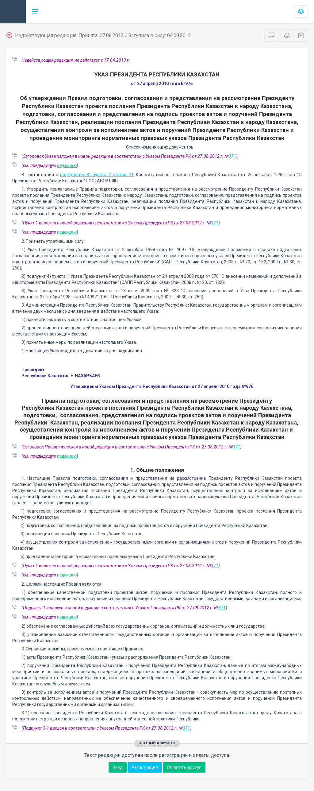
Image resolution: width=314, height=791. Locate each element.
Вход (118, 767)
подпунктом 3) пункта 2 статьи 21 (97, 174)
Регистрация (145, 767)
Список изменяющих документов (157, 147)
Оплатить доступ (184, 767)
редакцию (67, 165)
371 (232, 156)
